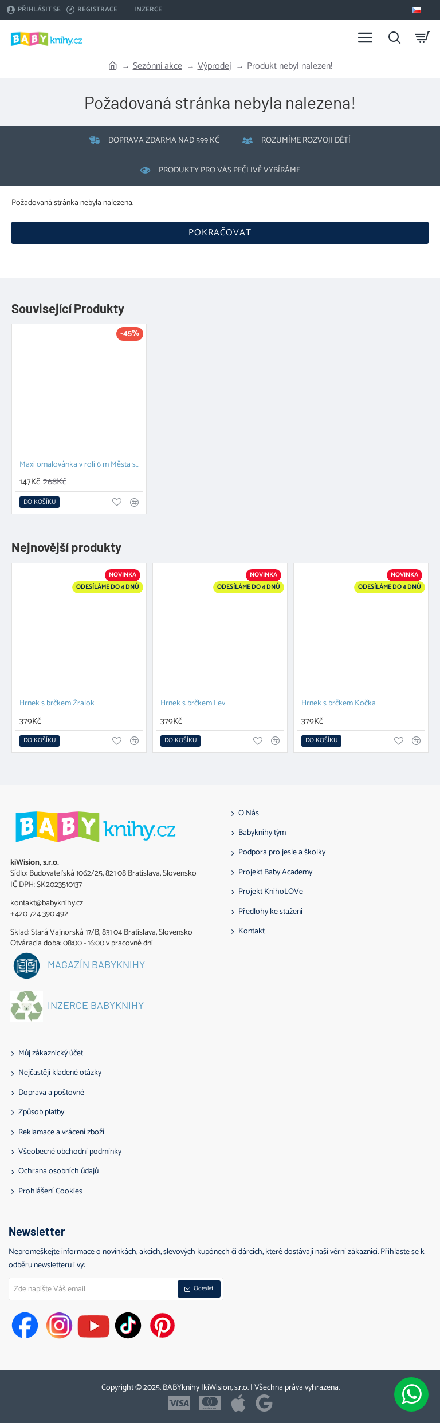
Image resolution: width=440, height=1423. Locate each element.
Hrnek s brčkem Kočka (338, 704)
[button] (39, 502)
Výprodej (214, 66)
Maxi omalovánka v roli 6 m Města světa (81, 465)
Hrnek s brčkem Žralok (57, 704)
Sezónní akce (157, 66)
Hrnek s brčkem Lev (192, 704)
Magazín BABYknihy (96, 965)
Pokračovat (220, 233)
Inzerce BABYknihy (96, 1005)
